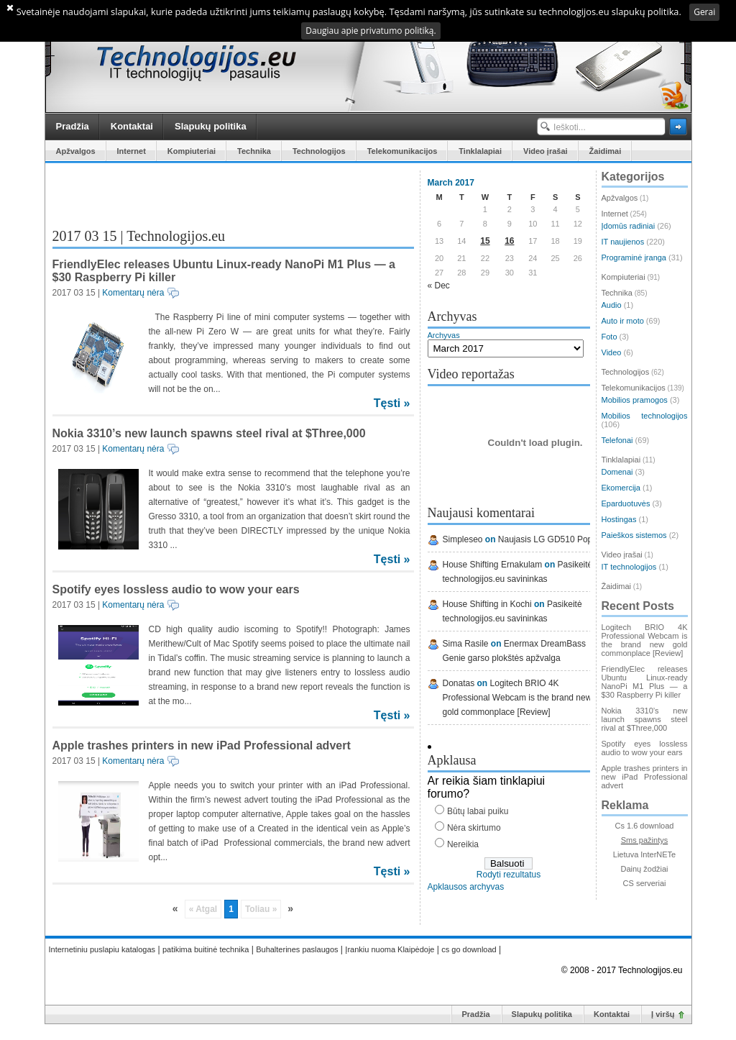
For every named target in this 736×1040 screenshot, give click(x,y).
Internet (131, 151)
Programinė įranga (634, 257)
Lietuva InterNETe (644, 854)
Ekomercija (621, 487)
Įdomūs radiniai (629, 226)
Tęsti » (392, 403)
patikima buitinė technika (205, 949)
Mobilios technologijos (645, 415)
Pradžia (72, 126)
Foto (609, 336)
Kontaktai (132, 126)
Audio (612, 305)
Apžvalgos (76, 151)
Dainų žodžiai (644, 869)
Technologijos (319, 151)
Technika (254, 151)
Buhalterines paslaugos (297, 949)
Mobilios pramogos (635, 400)
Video (612, 352)
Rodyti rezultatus (508, 875)
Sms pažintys (644, 840)
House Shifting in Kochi (487, 604)
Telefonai (617, 440)
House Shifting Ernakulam (493, 565)
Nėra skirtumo (474, 828)
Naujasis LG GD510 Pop (545, 539)
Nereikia (463, 844)
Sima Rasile (466, 644)
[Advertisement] (220, 192)
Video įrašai (545, 151)
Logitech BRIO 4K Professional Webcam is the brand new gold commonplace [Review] (517, 697)
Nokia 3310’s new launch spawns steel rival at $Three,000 (209, 433)
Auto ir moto (623, 320)
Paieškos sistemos (634, 535)
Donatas (459, 683)
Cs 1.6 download (644, 825)
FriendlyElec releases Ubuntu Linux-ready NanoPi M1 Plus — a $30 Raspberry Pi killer (645, 682)
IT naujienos (623, 241)
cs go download (468, 949)
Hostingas (619, 519)
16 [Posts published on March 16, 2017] (509, 241)
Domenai (617, 471)
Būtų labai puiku (477, 811)
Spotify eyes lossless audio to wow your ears (176, 589)
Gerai (704, 12)
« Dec (439, 285)
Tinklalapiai (480, 151)
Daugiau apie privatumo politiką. (370, 30)
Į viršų (662, 1014)
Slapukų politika (211, 126)
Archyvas (444, 335)
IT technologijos (629, 566)
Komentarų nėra (133, 293)
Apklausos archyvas (466, 887)
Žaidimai (605, 151)
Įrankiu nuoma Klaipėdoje (389, 949)
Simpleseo (463, 539)
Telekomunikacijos (402, 151)
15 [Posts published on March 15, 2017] (484, 241)
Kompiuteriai (191, 151)
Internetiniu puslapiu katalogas (102, 949)
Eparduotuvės (626, 503)
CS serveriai (644, 883)
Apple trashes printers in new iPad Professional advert (201, 745)
